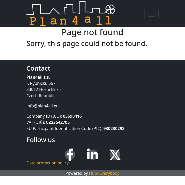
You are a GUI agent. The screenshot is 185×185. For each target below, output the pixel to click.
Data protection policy (47, 163)
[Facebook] (70, 155)
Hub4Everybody (104, 173)
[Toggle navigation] (151, 14)
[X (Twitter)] (115, 155)
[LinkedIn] (92, 155)
